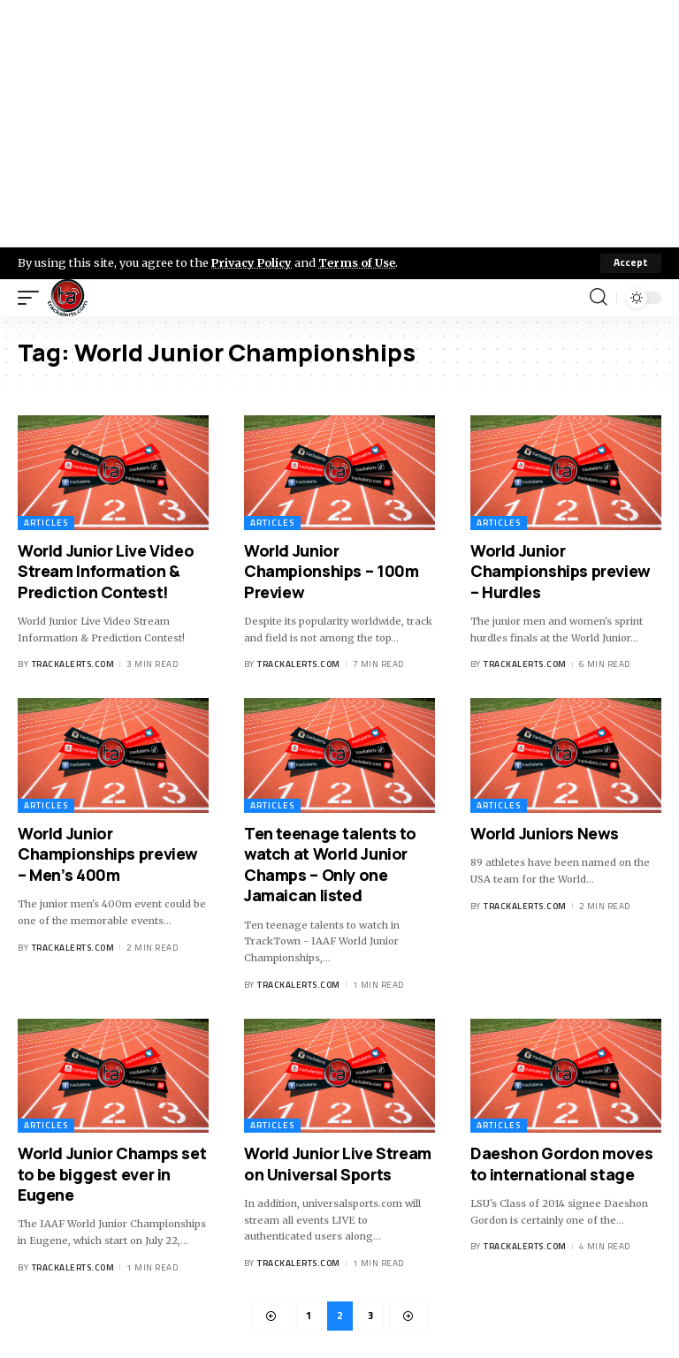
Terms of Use (359, 262)
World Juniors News (544, 833)
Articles (46, 522)
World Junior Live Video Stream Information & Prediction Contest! (106, 571)
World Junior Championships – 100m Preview (331, 571)
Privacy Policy (252, 262)
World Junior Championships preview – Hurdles (560, 571)
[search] (598, 298)
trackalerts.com (73, 664)
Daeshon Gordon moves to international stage (561, 1163)
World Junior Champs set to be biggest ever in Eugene (112, 1173)
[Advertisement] (339, 123)
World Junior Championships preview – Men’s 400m (108, 854)
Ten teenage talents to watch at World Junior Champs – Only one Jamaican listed (330, 864)
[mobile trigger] (33, 297)
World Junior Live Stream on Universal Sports (337, 1163)
